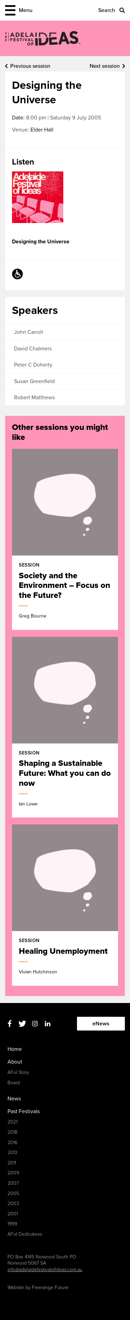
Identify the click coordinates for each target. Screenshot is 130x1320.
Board (14, 1083)
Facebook (9, 1024)
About (15, 1061)
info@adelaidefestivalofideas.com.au (45, 1270)
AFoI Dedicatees (25, 1234)
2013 (12, 1152)
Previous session (30, 66)
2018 (12, 1132)
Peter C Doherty (33, 364)
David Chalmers (33, 348)
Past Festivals (24, 1111)
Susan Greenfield (34, 381)
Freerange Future (50, 1287)
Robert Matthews (34, 397)
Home (15, 1049)
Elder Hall (41, 129)
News (14, 1098)
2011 (12, 1163)
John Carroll (28, 332)
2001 (13, 1214)
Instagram (34, 1024)
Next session (105, 66)
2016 (12, 1142)
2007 (13, 1183)
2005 (13, 1193)
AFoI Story (18, 1072)
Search (106, 10)
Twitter (22, 1024)
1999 (12, 1224)
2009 (13, 1173)
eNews (100, 1023)
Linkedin (47, 1024)
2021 (12, 1122)
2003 (13, 1203)
